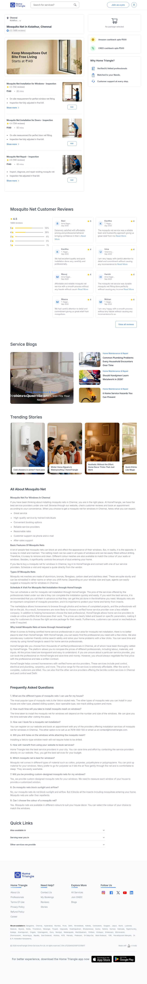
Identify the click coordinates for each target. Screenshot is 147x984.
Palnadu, (70, 935)
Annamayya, (28, 935)
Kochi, (121, 926)
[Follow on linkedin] (131, 892)
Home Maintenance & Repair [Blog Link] (115, 353)
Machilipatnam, (81, 932)
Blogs (74, 902)
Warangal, (47, 929)
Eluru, (52, 932)
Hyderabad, (48, 926)
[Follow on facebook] (111, 893)
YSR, (110, 935)
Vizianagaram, (43, 932)
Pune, (65, 926)
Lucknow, (128, 926)
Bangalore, (30, 926)
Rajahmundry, (131, 929)
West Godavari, (101, 935)
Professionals (17, 897)
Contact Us (46, 892)
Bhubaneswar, (88, 929)
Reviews (45, 902)
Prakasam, (79, 935)
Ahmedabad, (79, 926)
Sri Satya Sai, (89, 935)
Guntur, (98, 929)
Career (14, 916)
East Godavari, (47, 935)
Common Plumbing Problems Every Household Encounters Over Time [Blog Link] (118, 361)
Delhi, (70, 926)
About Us (15, 892)
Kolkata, (88, 926)
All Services (77, 892)
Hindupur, (100, 932)
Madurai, (13, 929)
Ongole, (33, 932)
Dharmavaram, (16, 935)
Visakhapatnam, (75, 929)
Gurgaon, (107, 926)
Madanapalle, (69, 932)
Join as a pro (118, 5)
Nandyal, (59, 932)
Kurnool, (113, 929)
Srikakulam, (109, 932)
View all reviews (126, 324)
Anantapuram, (23, 932)
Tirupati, (55, 929)
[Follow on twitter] (118, 892)
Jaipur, (115, 926)
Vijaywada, (64, 929)
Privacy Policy (18, 907)
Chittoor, (91, 932)
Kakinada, (121, 929)
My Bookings (47, 897)
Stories (44, 907)
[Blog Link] (42, 378)
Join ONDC (77, 897)
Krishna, (57, 935)
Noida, (28, 929)
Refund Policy (17, 911)
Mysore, (21, 929)
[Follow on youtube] (125, 893)
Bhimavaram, (120, 932)
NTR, (63, 935)
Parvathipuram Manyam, (122, 935)
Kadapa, (13, 932)
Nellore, (105, 929)
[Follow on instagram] (103, 892)
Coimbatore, (97, 926)
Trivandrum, (37, 929)
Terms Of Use (17, 902)
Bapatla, (37, 935)
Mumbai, (57, 926)
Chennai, (39, 926)
